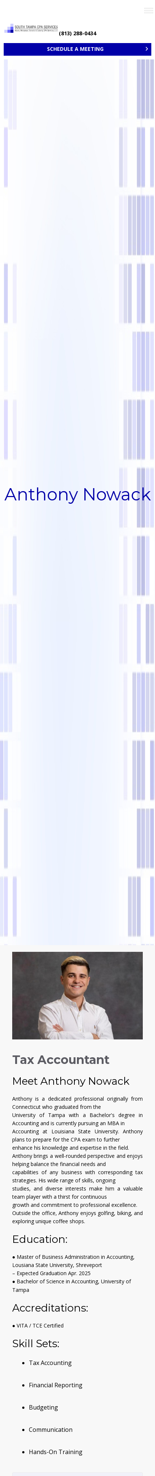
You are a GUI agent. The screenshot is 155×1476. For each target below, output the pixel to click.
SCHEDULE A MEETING (75, 48)
